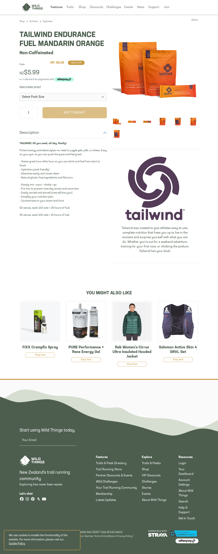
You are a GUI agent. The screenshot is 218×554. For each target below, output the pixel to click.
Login (182, 463)
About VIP (76, 63)
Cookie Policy (17, 543)
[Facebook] (22, 499)
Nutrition (33, 21)
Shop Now (40, 355)
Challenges (149, 481)
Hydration (48, 21)
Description (29, 133)
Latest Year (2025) (89, 532)
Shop (22, 21)
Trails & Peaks (151, 463)
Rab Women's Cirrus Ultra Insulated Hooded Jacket (132, 352)
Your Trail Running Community (116, 487)
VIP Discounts (151, 475)
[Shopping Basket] (192, 6)
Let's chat (28, 493)
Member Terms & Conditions (100, 536)
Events (146, 494)
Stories (146, 487)
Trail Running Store (109, 469)
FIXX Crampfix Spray (40, 347)
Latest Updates (106, 500)
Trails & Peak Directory (111, 463)
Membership (104, 494)
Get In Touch (187, 518)
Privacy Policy (124, 536)
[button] (56, 7)
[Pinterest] (33, 499)
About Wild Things (154, 500)
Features (102, 457)
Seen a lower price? (30, 87)
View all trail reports (111, 532)
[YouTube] (44, 499)
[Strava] (38, 499)
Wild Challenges (107, 481)
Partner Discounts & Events (114, 475)
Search (183, 501)
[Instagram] (27, 499)
